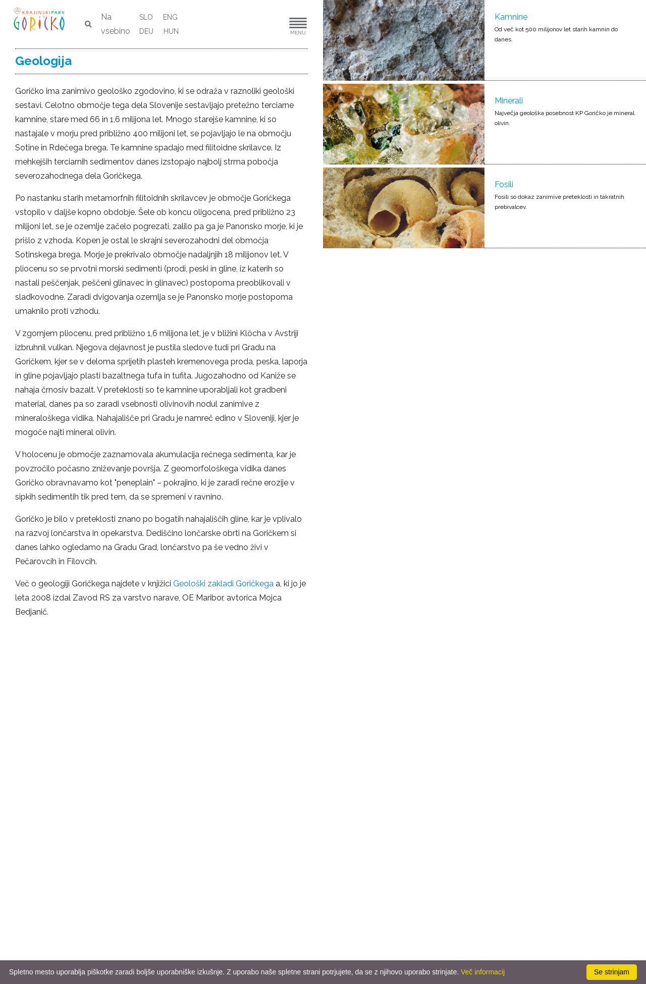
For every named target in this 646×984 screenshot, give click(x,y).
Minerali (509, 100)
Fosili (504, 184)
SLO (146, 17)
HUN (171, 31)
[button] (267, 24)
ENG (170, 17)
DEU (146, 31)
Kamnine (511, 17)
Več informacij (483, 972)
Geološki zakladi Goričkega (223, 583)
